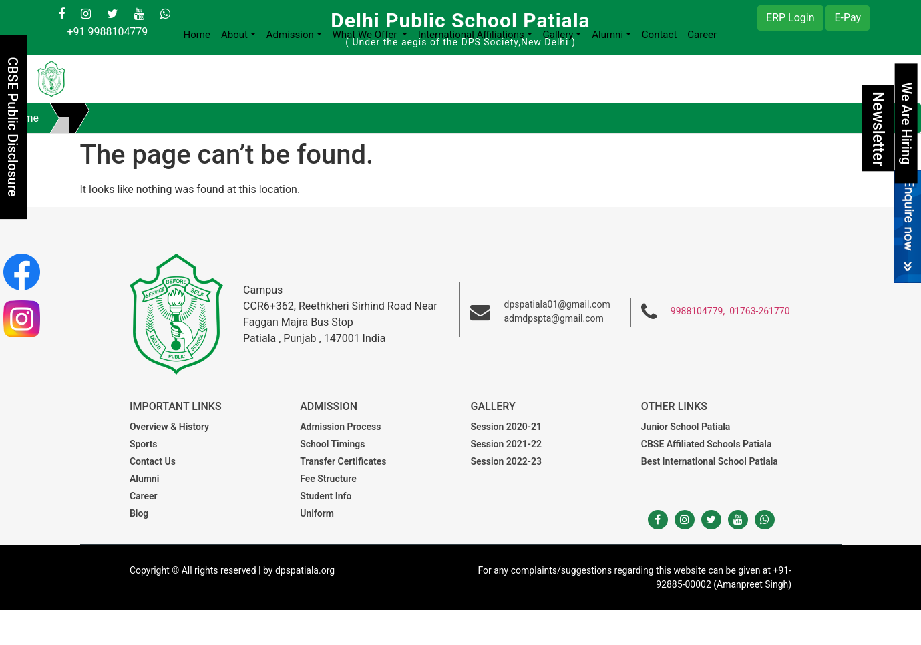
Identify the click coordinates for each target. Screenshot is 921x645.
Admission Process (340, 426)
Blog (139, 513)
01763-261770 (759, 311)
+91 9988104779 (107, 31)
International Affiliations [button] (471, 35)
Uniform (317, 513)
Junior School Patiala (686, 426)
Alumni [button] (607, 35)
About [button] (234, 35)
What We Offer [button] (366, 35)
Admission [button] (290, 35)
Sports (144, 444)
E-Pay (847, 17)
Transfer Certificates (343, 461)
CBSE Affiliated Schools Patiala (706, 444)
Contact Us (153, 461)
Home (197, 35)
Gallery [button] (558, 35)
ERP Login (790, 17)
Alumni (144, 478)
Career (702, 35)
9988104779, (698, 311)
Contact (659, 35)
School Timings (332, 444)
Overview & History (169, 426)
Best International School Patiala (709, 461)
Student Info (325, 496)
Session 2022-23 (506, 461)
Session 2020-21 (506, 426)
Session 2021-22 (506, 444)
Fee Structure (328, 478)
